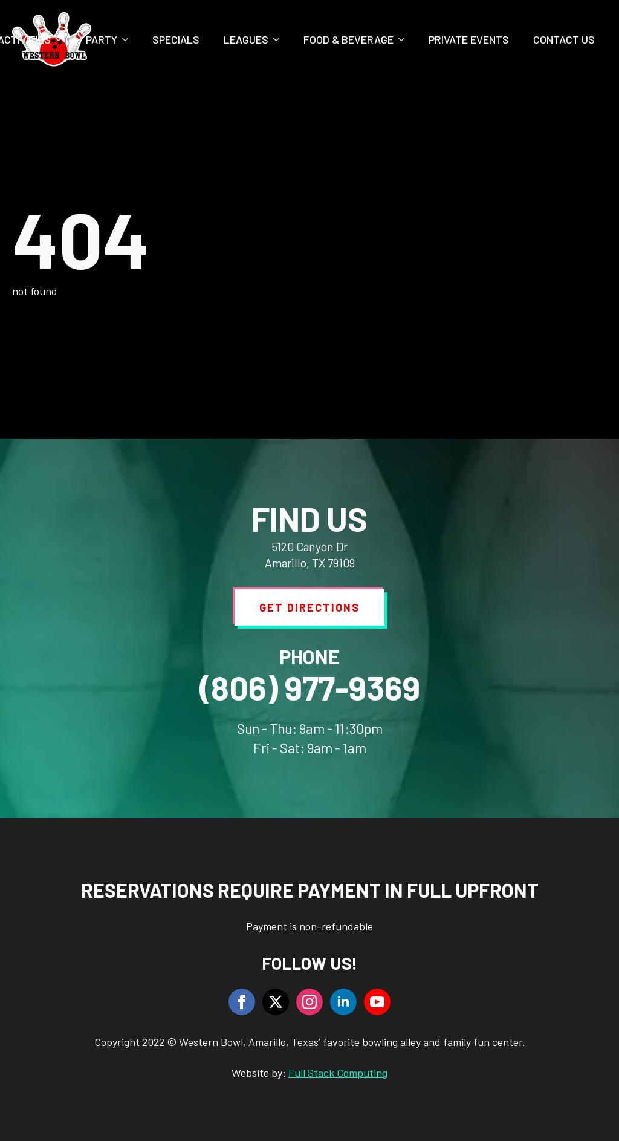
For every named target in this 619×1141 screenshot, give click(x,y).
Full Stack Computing (337, 1072)
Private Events (469, 39)
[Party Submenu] (128, 39)
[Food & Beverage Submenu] (405, 39)
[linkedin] (343, 1002)
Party (101, 39)
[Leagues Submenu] (279, 39)
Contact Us (564, 39)
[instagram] (309, 1002)
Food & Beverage (348, 39)
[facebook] (241, 1002)
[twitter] (275, 1002)
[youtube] (377, 1002)
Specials (175, 39)
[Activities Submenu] (62, 39)
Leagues (246, 39)
